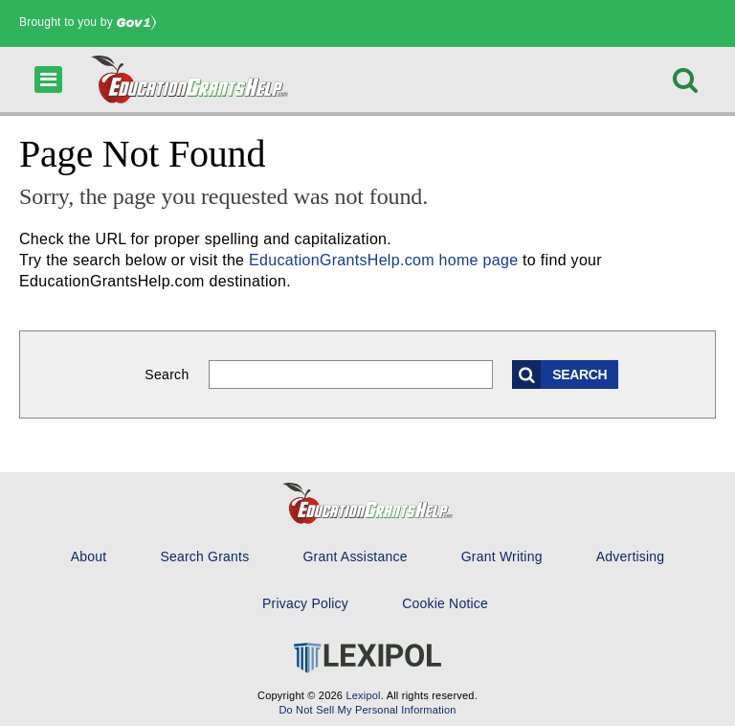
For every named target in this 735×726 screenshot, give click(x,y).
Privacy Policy (305, 603)
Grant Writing (502, 556)
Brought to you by (87, 22)
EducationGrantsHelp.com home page (383, 260)
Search (167, 374)
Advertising (630, 556)
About (89, 556)
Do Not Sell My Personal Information (367, 709)
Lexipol (362, 695)
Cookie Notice (445, 603)
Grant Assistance (354, 556)
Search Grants (204, 556)
